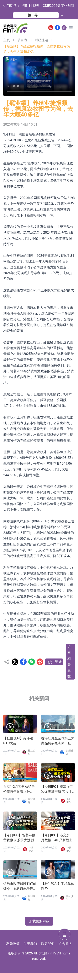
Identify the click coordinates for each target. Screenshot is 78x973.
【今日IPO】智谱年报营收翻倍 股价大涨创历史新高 (19, 838)
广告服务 (65, 944)
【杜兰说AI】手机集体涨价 (57, 886)
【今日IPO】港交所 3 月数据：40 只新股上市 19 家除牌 (57, 838)
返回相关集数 (69, 661)
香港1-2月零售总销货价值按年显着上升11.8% (19, 789)
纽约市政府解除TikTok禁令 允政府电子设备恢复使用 (20, 886)
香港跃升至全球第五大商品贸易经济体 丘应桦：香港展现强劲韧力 (57, 741)
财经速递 (41, 40)
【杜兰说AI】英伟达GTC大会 (18, 740)
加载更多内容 (39, 921)
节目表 (22, 40)
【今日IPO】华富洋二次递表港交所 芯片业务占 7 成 (57, 789)
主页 (6, 40)
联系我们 (47, 944)
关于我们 (30, 944)
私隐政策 (13, 944)
